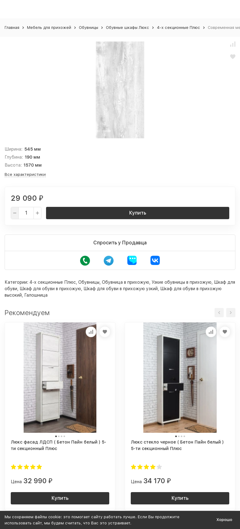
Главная (12, 27)
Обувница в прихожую (125, 282)
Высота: (13, 165)
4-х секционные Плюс (178, 27)
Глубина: (14, 157)
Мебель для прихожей (49, 27)
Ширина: (13, 149)
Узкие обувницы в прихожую (181, 282)
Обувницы (88, 27)
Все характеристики (25, 174)
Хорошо (224, 519)
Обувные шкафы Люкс (127, 27)
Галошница (36, 295)
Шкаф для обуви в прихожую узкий (120, 288)
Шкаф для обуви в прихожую (50, 288)
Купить (137, 213)
